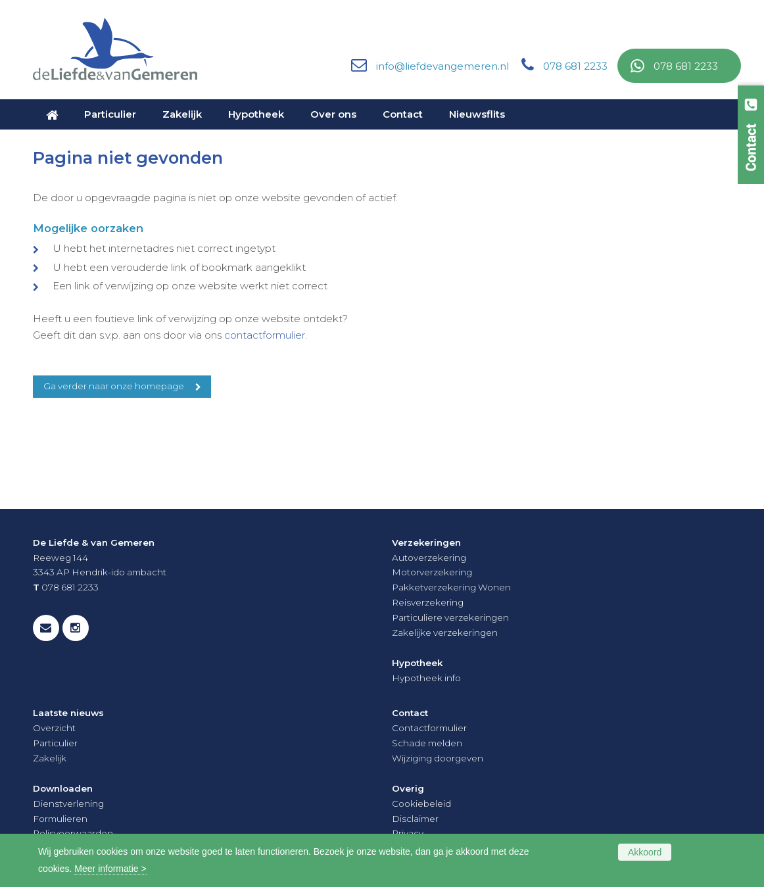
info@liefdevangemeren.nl (442, 66)
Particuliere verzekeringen (450, 617)
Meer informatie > (110, 868)
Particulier (55, 743)
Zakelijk (49, 758)
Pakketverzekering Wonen (451, 587)
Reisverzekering (428, 602)
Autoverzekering (429, 557)
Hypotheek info (426, 678)
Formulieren (60, 818)
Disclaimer (415, 818)
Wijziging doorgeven (437, 758)
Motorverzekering (432, 572)
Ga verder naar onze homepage (113, 386)
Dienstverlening (68, 803)
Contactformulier (429, 728)
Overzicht (54, 728)
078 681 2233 (575, 66)
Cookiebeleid (421, 803)
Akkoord (644, 852)
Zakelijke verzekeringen (445, 632)
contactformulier (264, 335)
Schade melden (427, 743)
